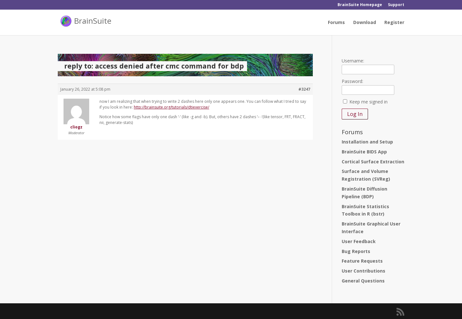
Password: (352, 81)
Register (394, 22)
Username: (353, 61)
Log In (355, 114)
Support (396, 5)
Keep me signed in (368, 102)
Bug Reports (356, 251)
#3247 (304, 89)
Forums (336, 22)
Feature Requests (362, 261)
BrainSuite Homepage (360, 5)
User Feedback (359, 241)
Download (364, 22)
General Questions (363, 281)
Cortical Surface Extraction (373, 162)
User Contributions (363, 271)
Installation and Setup (367, 142)
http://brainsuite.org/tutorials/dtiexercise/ (171, 107)
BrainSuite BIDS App (364, 152)
